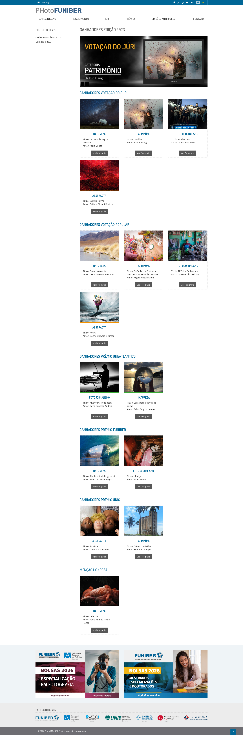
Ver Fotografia (99, 153)
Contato (198, 18)
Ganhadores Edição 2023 (48, 37)
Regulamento (81, 18)
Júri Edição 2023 (43, 41)
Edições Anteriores (163, 18)
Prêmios (130, 18)
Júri (107, 18)
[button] (204, 2)
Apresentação (47, 18)
